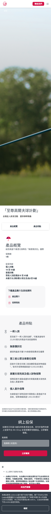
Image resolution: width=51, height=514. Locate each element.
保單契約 (16, 302)
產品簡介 (16, 296)
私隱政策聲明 (21, 497)
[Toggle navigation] (47, 4)
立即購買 (25, 453)
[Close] (25, 508)
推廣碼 (5, 437)
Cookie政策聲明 (8, 497)
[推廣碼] (25, 443)
